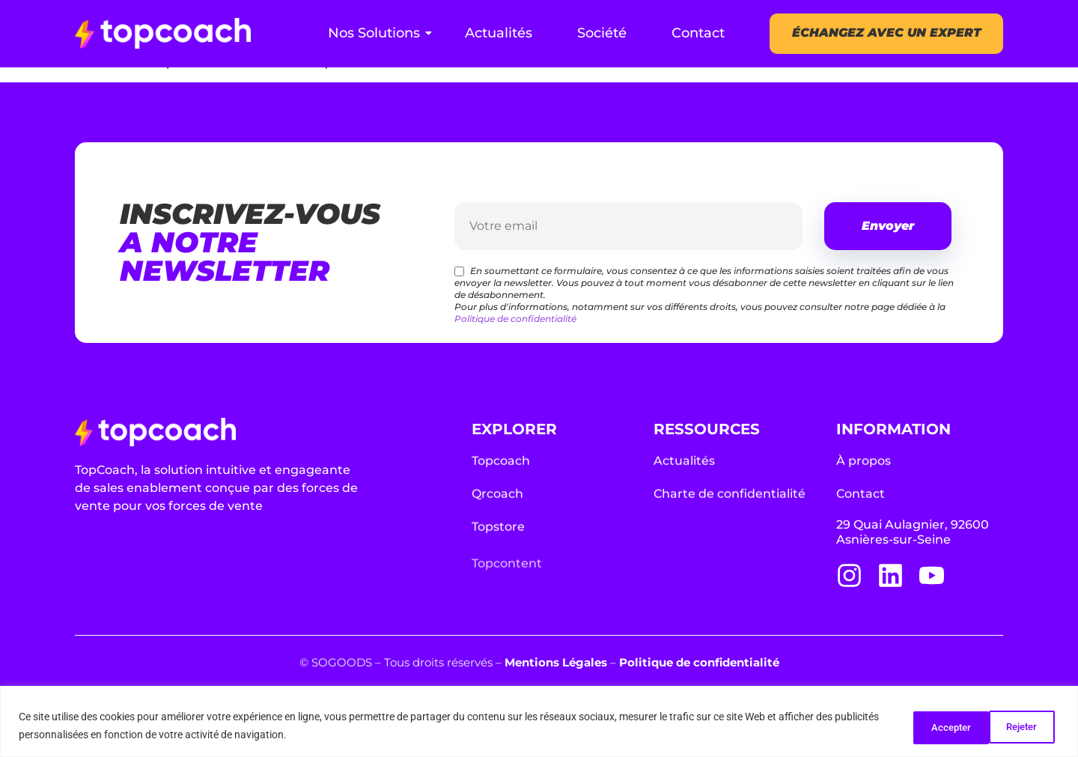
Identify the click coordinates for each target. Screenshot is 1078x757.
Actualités (498, 33)
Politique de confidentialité (515, 318)
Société (602, 33)
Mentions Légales (556, 662)
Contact (698, 33)
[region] (539, 721)
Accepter (1016, 726)
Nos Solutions (380, 33)
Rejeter (927, 726)
